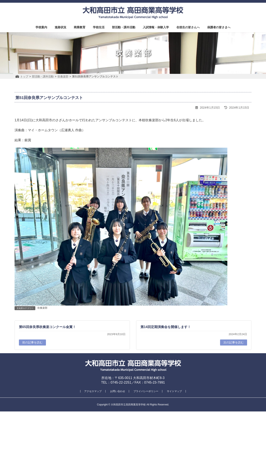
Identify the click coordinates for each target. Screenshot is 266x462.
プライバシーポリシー (145, 391)
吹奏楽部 (42, 307)
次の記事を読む (233, 342)
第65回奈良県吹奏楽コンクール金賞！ (47, 327)
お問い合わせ (117, 391)
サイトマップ (174, 391)
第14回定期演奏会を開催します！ (165, 327)
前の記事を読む (32, 342)
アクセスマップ (93, 391)
